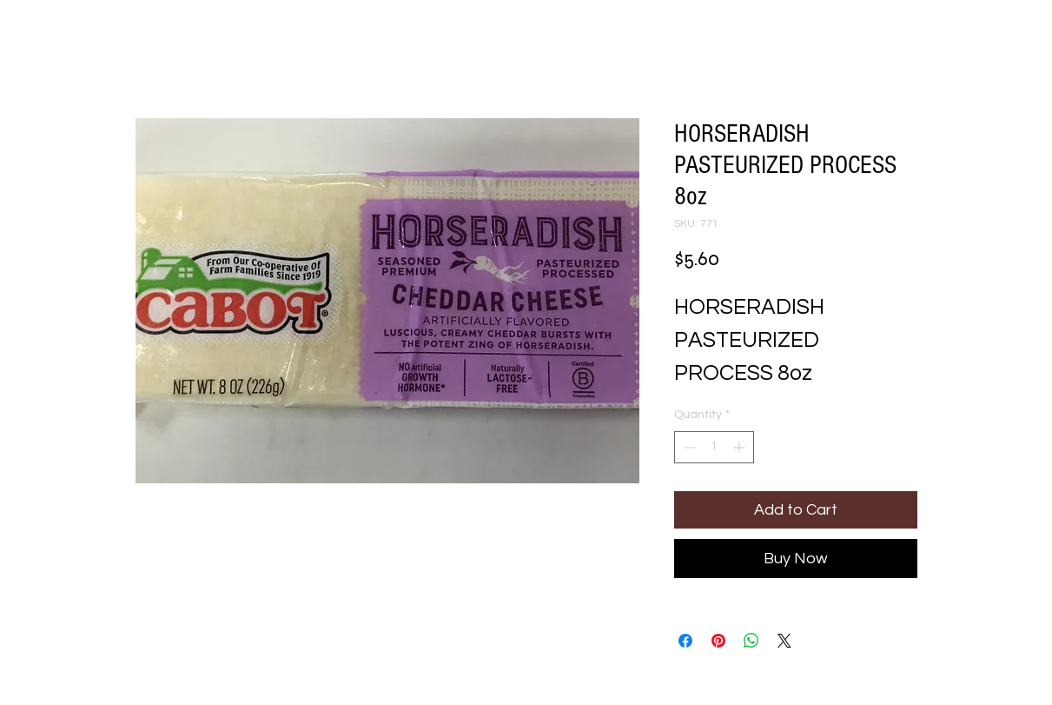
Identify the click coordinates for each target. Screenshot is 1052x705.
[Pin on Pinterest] (718, 640)
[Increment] (740, 447)
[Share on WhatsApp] (751, 640)
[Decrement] (687, 447)
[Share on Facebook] (685, 640)
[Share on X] (784, 640)
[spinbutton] (714, 447)
